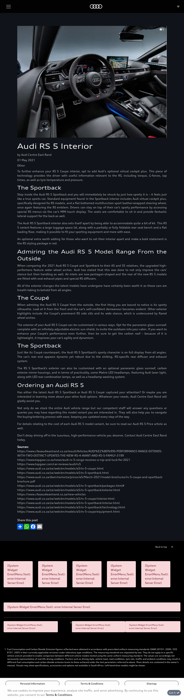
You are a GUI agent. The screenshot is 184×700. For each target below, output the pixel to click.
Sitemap (152, 683)
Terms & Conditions (91, 683)
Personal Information (32, 683)
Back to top (161, 546)
